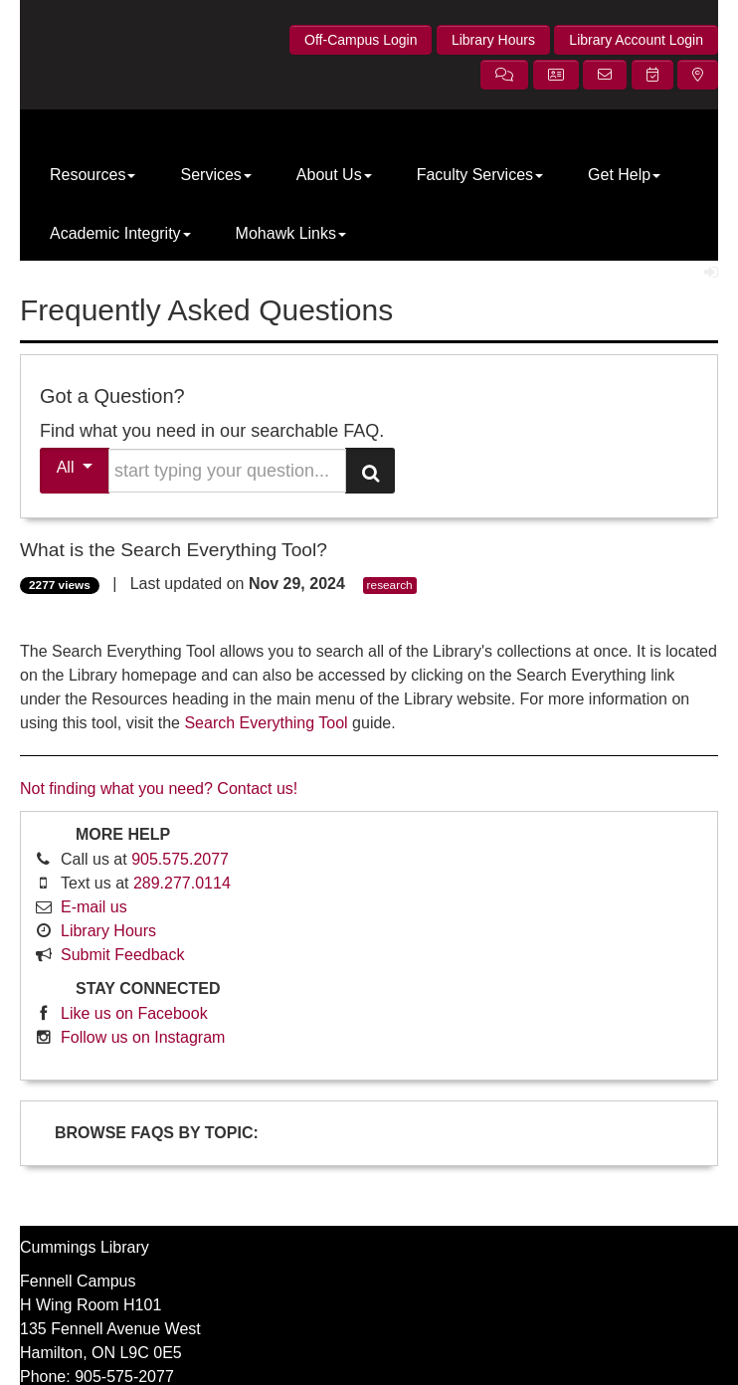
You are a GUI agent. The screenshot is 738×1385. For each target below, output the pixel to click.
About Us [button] (334, 174)
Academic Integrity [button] (120, 233)
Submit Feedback (123, 954)
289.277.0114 (182, 883)
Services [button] (215, 174)
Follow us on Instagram (143, 1037)
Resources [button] (92, 174)
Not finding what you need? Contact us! (158, 788)
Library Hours (108, 930)
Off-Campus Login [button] (360, 40)
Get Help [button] (624, 174)
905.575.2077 (180, 859)
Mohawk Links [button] (291, 233)
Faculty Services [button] (480, 174)
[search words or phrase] (227, 471)
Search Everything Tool (265, 722)
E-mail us (94, 906)
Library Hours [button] (493, 40)
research (390, 585)
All (75, 467)
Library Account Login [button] (636, 40)
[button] (504, 75)
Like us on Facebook (134, 1013)
